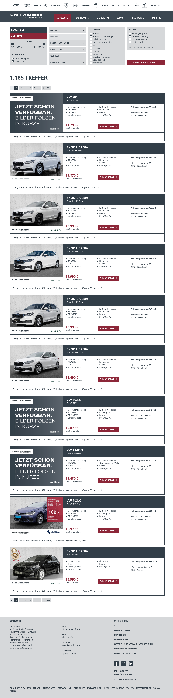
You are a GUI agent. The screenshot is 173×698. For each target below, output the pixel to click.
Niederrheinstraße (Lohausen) (23, 631)
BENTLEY (21, 688)
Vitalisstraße (67, 637)
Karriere (156, 18)
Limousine (97, 54)
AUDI (12, 688)
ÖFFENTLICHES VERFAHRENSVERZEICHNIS (133, 644)
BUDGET (28, 41)
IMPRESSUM (120, 635)
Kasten (96, 45)
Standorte (138, 18)
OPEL (101, 688)
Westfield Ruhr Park (71, 645)
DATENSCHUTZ (121, 639)
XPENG (13, 691)
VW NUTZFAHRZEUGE (141, 688)
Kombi (96, 51)
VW (127, 688)
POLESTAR (110, 688)
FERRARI (37, 688)
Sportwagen (82, 18)
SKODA (120, 688)
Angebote (62, 18)
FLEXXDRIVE (49, 688)
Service (120, 18)
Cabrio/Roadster (100, 39)
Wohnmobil (98, 62)
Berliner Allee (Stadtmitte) (21, 648)
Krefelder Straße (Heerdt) (21, 629)
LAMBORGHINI (64, 688)
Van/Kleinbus (99, 60)
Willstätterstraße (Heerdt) (21, 645)
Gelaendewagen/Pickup (103, 42)
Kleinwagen (98, 48)
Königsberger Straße (71, 629)
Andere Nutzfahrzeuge (103, 36)
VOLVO (156, 688)
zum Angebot (107, 126)
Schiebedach (138, 42)
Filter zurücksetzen (144, 62)
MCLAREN (92, 688)
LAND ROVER (79, 688)
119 (48, 87)
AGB (116, 625)
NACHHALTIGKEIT (122, 630)
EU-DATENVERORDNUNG (126, 648)
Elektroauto (20, 61)
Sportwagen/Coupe (101, 57)
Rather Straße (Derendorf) (22, 640)
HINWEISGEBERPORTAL (125, 653)
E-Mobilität (103, 18)
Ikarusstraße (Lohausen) (21, 637)
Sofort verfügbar (22, 58)
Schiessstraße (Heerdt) (20, 634)
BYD (29, 688)
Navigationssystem (140, 39)
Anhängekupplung (140, 33)
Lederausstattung (140, 36)
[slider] (12, 44)
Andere (96, 33)
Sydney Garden (69, 653)
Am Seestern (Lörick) (19, 642)
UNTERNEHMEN (121, 621)
